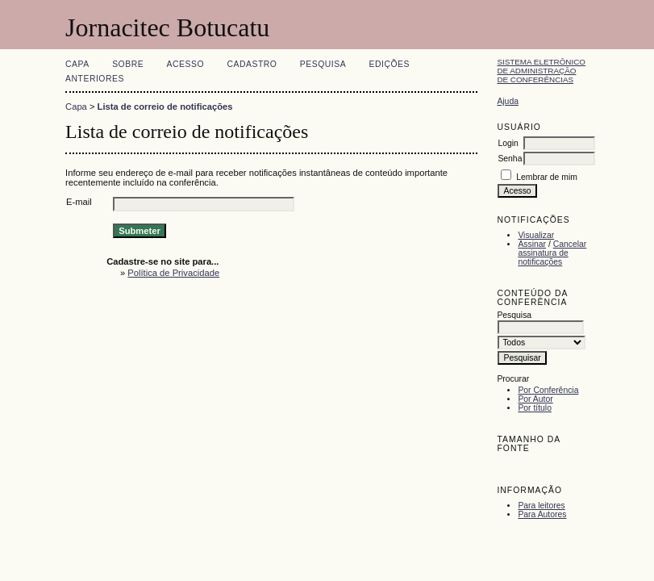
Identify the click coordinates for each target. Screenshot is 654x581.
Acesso (185, 64)
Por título (535, 407)
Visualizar (536, 235)
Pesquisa (323, 64)
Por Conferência (548, 390)
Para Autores (542, 514)
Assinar (532, 244)
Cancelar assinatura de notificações (552, 253)
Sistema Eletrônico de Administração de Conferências (541, 70)
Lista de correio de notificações (165, 106)
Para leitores (541, 505)
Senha (510, 158)
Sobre (128, 64)
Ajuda (508, 101)
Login (508, 143)
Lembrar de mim (546, 177)
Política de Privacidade (173, 273)
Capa (77, 64)
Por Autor (535, 399)
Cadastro (252, 64)
